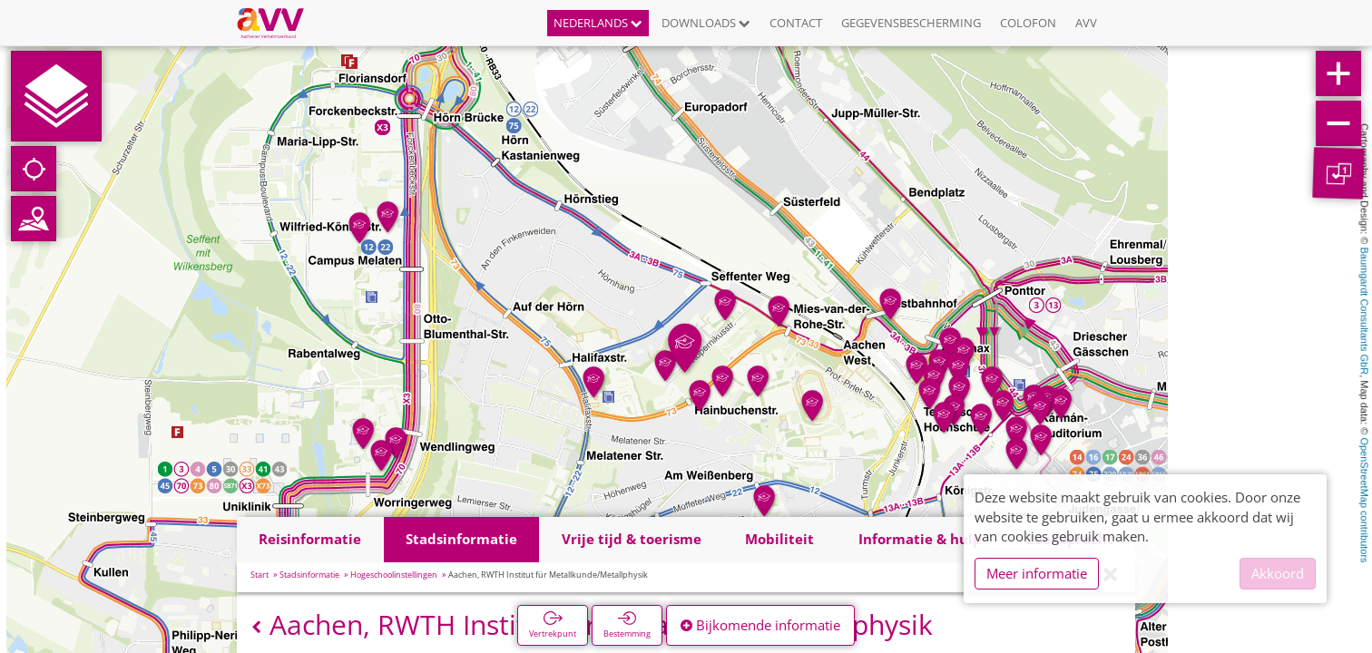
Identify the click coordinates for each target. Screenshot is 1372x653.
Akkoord (1277, 573)
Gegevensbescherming (911, 23)
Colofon (1028, 23)
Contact (795, 23)
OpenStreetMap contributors (1364, 499)
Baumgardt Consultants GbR (1364, 311)
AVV (1086, 23)
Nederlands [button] (598, 23)
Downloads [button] (706, 23)
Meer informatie (1036, 573)
